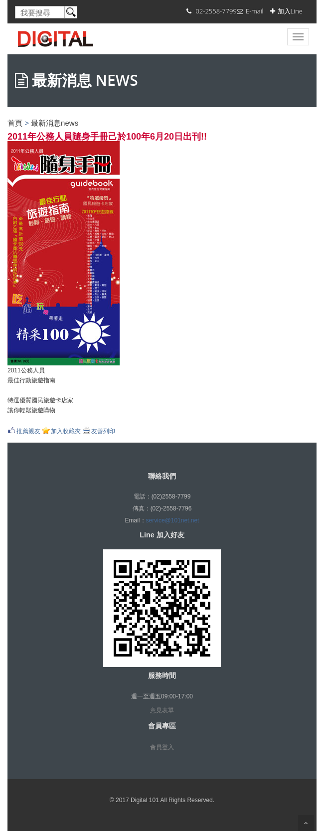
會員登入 (162, 747)
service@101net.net (172, 520)
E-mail (255, 10)
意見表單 (162, 710)
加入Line (290, 10)
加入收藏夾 (66, 431)
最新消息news (54, 123)
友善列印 (103, 431)
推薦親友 (28, 431)
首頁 (14, 123)
